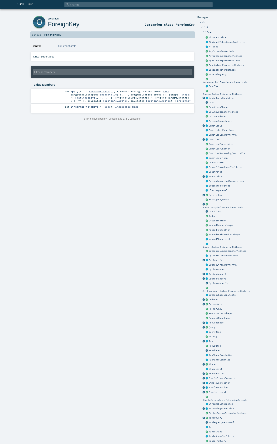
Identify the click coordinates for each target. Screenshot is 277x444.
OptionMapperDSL (219, 283)
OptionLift (215, 260)
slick (50, 18)
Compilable (215, 125)
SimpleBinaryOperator (222, 378)
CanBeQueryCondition (221, 98)
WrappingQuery (217, 441)
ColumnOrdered (217, 116)
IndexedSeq (123, 106)
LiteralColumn (217, 220)
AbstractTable (217, 37)
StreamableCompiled (221, 404)
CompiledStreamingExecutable (227, 153)
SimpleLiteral (217, 392)
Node (166, 91)
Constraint (215, 172)
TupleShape (215, 431)
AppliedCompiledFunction (224, 60)
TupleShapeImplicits (221, 436)
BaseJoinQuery (217, 74)
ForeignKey (215, 195)
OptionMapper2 (217, 274)
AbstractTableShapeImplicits (227, 42)
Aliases (213, 46)
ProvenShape (216, 322)
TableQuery (215, 417)
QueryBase (215, 332)
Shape (212, 364)
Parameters (215, 304)
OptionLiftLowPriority (223, 264)
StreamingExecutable (221, 408)
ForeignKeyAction (115, 100)
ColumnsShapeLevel (220, 121)
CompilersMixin (218, 158)
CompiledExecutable (221, 144)
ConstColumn (216, 162)
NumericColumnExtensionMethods (222, 247)
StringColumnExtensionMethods (227, 413)
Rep (211, 341)
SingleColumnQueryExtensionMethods (225, 400)
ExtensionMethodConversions (226, 181)
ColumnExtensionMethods (223, 112)
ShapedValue (216, 373)
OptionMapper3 (217, 278)
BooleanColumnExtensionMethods (222, 94)
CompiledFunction (219, 148)
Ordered (213, 299)
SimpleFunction (218, 387)
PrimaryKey (215, 308)
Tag (211, 427)
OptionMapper (217, 269)
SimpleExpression (219, 383)
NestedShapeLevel (219, 239)
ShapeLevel (215, 369)
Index (212, 216)
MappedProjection (219, 230)
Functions (215, 211)
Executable (215, 176)
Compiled (214, 139)
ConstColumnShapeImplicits (225, 167)
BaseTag (213, 86)
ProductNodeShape (219, 318)
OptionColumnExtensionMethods (227, 251)
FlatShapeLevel (218, 190)
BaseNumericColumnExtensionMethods (225, 82)
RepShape (214, 350)
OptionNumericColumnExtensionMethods (226, 291)
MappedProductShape (221, 225)
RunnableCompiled (219, 359)
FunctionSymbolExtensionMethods (223, 207)
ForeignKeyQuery (219, 199)
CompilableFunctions (221, 130)
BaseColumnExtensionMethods (226, 65)
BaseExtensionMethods (222, 69)
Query (212, 327)
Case (211, 102)
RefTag (213, 336)
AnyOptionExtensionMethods (225, 56)
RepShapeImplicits (220, 355)
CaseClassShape (218, 107)
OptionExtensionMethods (223, 255)
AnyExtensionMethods (221, 51)
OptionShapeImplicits (222, 295)
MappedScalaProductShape (224, 234)
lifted (56, 18)
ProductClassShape (220, 313)
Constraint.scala (67, 46)
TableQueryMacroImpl (221, 422)
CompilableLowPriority (223, 134)
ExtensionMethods (219, 185)
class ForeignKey (179, 24)
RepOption (215, 345)
